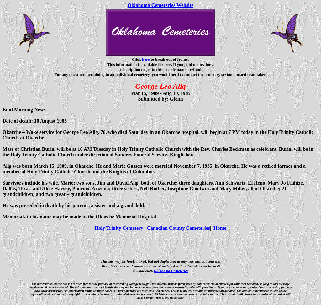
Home (219, 228)
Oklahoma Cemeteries (171, 271)
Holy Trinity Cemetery (119, 228)
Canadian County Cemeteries (178, 228)
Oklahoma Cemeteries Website (160, 5)
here (146, 59)
